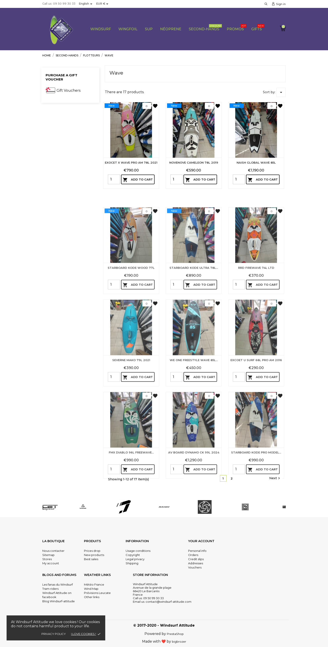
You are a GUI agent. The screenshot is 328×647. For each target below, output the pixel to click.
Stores (47, 559)
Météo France (94, 584)
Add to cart (138, 179)
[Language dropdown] (86, 4)
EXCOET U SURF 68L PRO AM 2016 (256, 422)
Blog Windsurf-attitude (58, 601)
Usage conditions (138, 550)
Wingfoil (127, 29)
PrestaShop (175, 634)
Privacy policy (53, 634)
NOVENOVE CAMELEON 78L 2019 (193, 162)
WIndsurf (100, 29)
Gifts (257, 27)
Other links (91, 597)
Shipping (132, 563)
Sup (149, 29)
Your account (201, 541)
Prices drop (92, 550)
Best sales (91, 559)
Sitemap (48, 555)
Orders (193, 555)
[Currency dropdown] (103, 4)
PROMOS (236, 27)
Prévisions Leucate (97, 593)
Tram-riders (50, 588)
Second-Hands (205, 27)
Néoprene (170, 29)
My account (50, 563)
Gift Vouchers (68, 90)
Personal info (197, 550)
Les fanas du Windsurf (57, 584)
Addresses (195, 563)
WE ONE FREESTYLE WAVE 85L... (194, 422)
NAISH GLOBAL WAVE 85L (256, 162)
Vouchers (194, 567)
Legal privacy (135, 559)
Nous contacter (53, 550)
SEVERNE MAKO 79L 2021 (131, 422)
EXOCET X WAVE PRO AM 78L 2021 (131, 162)
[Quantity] (114, 179)
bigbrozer (179, 641)
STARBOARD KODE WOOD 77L (131, 330)
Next (275, 478)
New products (94, 555)
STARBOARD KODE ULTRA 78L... (193, 330)
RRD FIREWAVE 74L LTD (256, 330)
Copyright (133, 555)
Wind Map (91, 588)
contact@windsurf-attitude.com (168, 601)
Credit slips (196, 559)
